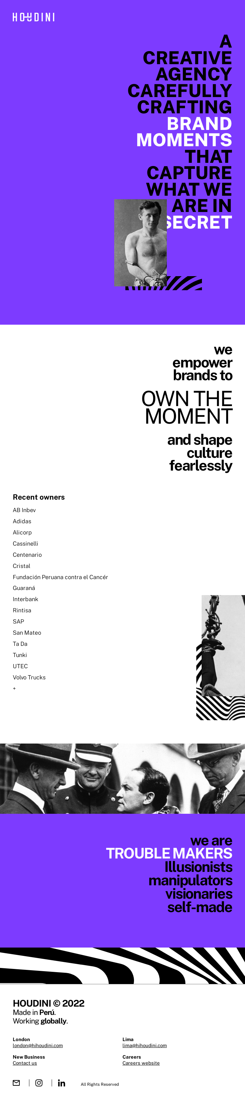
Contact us (25, 1063)
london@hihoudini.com (38, 1045)
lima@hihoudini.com (144, 1045)
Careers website (141, 1063)
